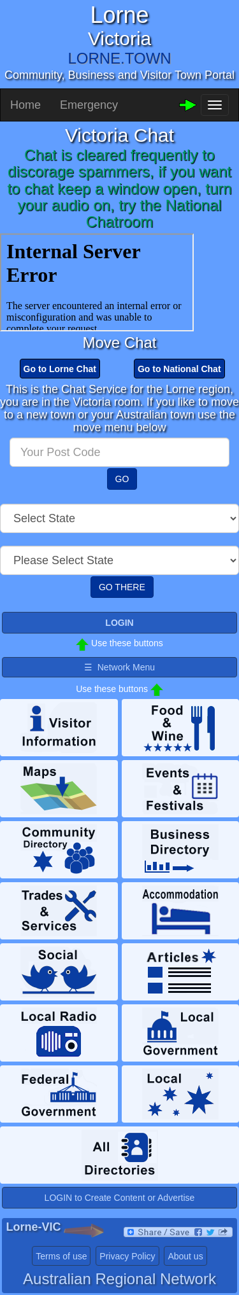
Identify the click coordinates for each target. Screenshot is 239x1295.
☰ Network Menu (119, 667)
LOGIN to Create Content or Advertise (120, 1198)
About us (185, 1256)
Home (25, 105)
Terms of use (61, 1256)
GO (122, 479)
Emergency (89, 105)
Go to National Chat (179, 369)
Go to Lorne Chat (60, 369)
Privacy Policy (127, 1256)
